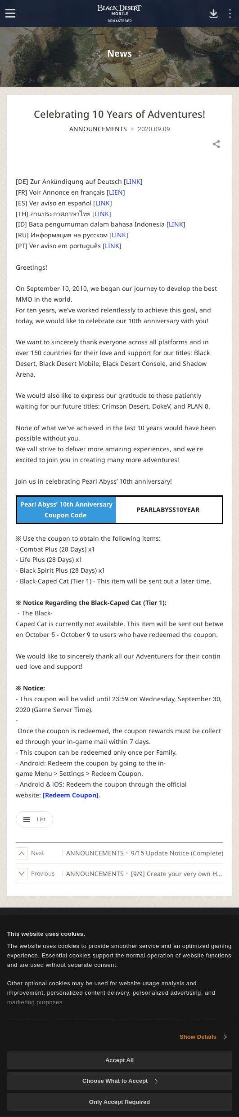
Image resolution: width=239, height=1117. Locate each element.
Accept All (119, 1060)
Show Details (198, 1036)
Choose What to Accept (119, 1080)
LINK (133, 181)
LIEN (116, 192)
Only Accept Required (119, 1102)
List (34, 819)
